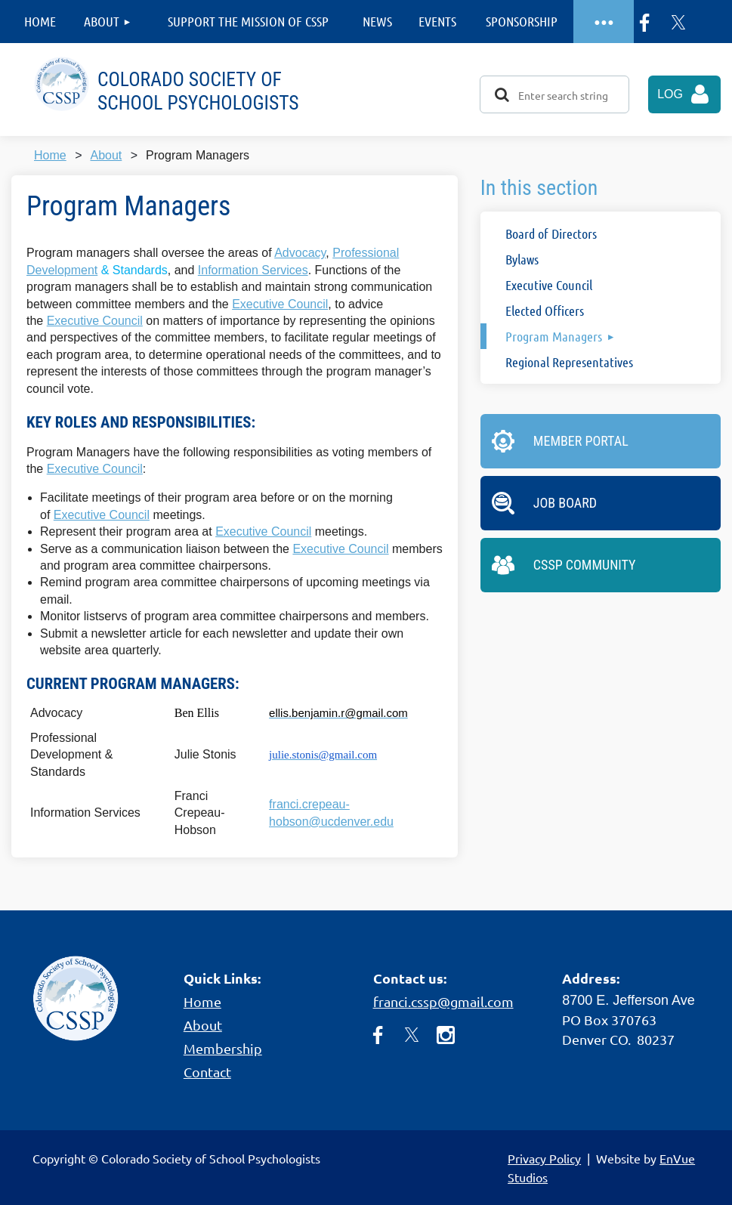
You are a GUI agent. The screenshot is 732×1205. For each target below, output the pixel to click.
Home (50, 155)
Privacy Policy (544, 1158)
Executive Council (280, 304)
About (106, 155)
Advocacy (300, 252)
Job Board (565, 503)
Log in (689, 100)
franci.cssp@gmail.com (443, 1001)
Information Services (253, 270)
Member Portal (581, 441)
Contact (207, 1072)
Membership (223, 1048)
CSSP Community (584, 565)
